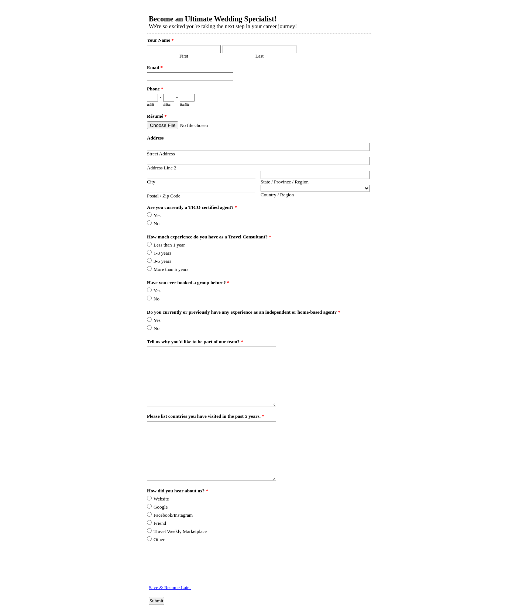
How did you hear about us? (177, 490)
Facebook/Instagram (173, 515)
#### (184, 104)
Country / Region (277, 194)
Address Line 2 (161, 168)
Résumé (157, 116)
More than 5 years (171, 269)
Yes (157, 215)
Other (159, 539)
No (156, 223)
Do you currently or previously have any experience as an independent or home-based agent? (243, 312)
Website (161, 499)
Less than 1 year (169, 245)
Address (155, 138)
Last (259, 56)
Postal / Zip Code (164, 196)
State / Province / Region (285, 182)
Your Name (160, 40)
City (151, 182)
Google (161, 507)
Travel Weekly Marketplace (180, 531)
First (183, 56)
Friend (160, 523)
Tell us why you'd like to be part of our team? (195, 341)
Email (155, 67)
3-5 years (162, 261)
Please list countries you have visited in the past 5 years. (205, 416)
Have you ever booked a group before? (188, 282)
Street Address (161, 153)
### (150, 104)
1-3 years (162, 253)
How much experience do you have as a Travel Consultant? (209, 237)
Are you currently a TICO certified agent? (192, 207)
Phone (155, 89)
